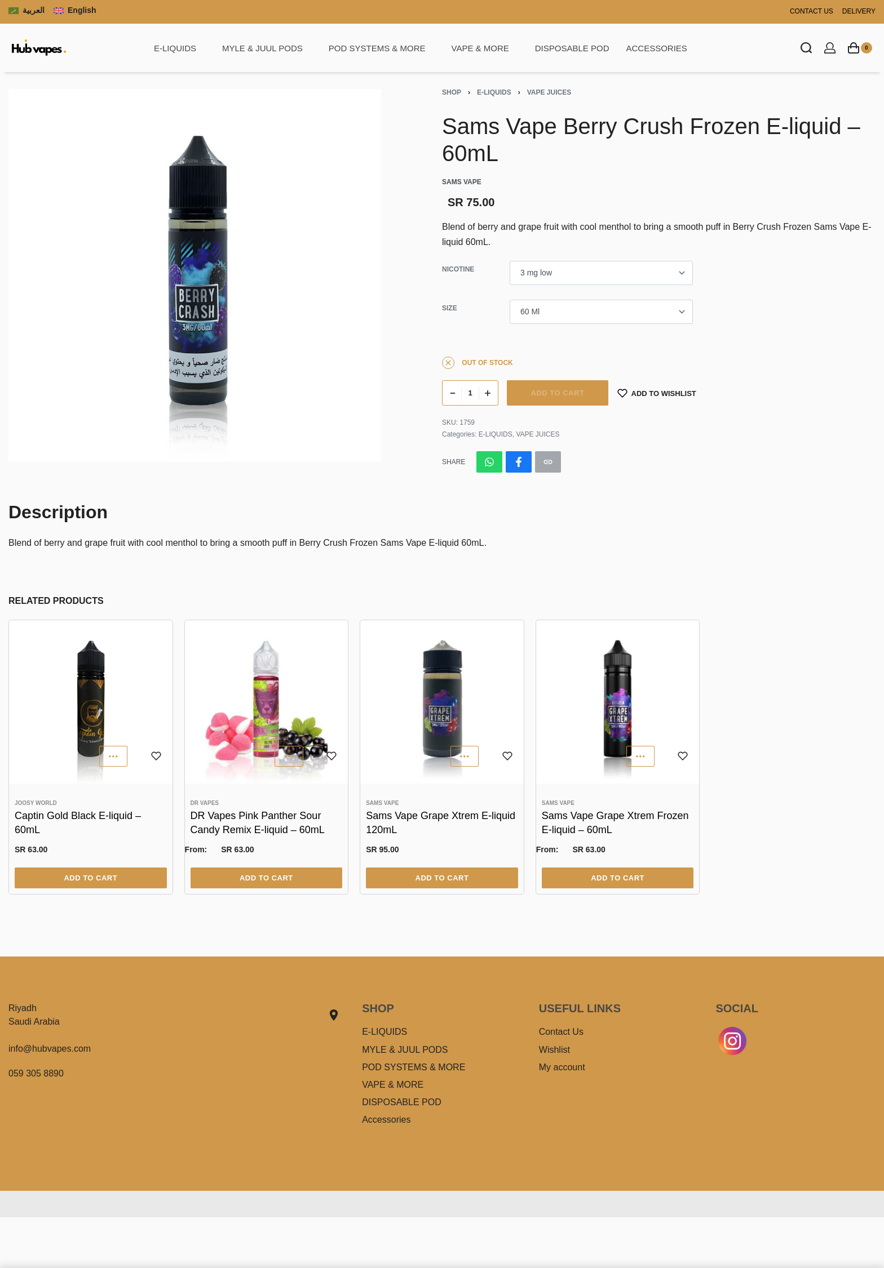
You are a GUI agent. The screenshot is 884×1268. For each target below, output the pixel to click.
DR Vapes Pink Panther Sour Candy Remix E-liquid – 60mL (258, 822)
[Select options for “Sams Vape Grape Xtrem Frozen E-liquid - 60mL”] (618, 877)
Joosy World (36, 803)
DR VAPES (205, 803)
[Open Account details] (830, 48)
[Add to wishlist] (657, 393)
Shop (451, 92)
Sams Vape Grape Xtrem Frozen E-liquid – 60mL (615, 822)
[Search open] (806, 48)
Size (449, 308)
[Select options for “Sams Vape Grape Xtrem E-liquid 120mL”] (442, 877)
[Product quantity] (470, 393)
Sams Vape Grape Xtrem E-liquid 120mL (440, 822)
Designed (421, 1199)
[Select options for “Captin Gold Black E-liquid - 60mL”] (91, 877)
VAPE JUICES (549, 92)
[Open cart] (860, 48)
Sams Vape (382, 803)
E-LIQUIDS (494, 92)
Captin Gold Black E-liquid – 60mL (78, 822)
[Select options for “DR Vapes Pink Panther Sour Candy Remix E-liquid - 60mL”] (267, 877)
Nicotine (458, 269)
